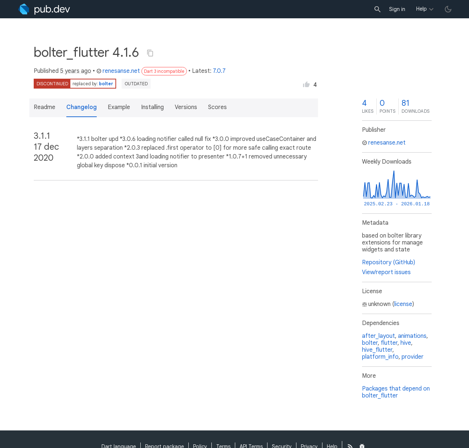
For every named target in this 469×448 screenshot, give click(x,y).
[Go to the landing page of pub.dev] (44, 9)
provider (413, 357)
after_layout (378, 336)
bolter (106, 83)
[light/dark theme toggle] (448, 9)
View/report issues (386, 272)
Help (421, 8)
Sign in (397, 9)
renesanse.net (118, 71)
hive (405, 343)
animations (412, 336)
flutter (389, 343)
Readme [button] (44, 107)
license (403, 304)
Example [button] (119, 107)
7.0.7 (219, 71)
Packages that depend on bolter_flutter (396, 392)
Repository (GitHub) (388, 262)
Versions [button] (186, 107)
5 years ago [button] (75, 71)
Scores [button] (217, 107)
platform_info (380, 357)
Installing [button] (152, 107)
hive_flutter (377, 350)
